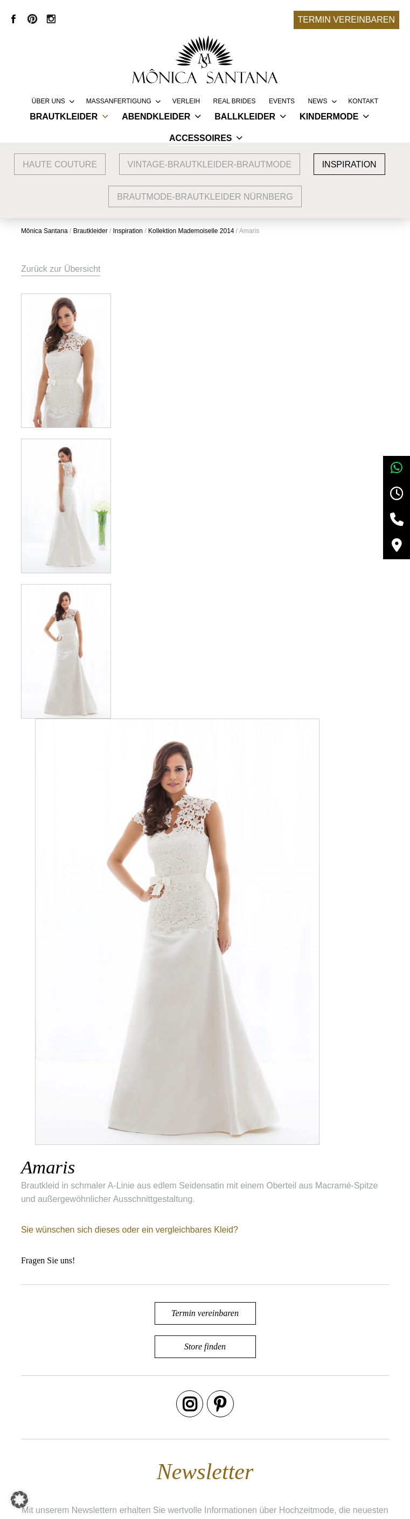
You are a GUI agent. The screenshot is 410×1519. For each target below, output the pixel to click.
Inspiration (349, 164)
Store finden (205, 912)
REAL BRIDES (234, 101)
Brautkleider (64, 116)
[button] (19, 1499)
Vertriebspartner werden (227, 1425)
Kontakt (363, 101)
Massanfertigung (118, 101)
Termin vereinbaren (346, 19)
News (317, 101)
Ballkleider (244, 116)
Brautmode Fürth (99, 1457)
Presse (194, 1457)
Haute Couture (60, 164)
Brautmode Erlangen (107, 1441)
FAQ (189, 1441)
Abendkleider (156, 116)
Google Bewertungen (107, 1408)
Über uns (48, 101)
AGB (314, 1408)
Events (282, 101)
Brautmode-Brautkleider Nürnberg (205, 196)
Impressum (326, 1425)
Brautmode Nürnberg (107, 1425)
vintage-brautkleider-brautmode (210, 164)
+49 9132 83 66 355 (299, 1503)
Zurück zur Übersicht (61, 268)
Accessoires (200, 138)
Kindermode (329, 116)
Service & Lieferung (218, 1408)
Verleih (186, 101)
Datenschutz (329, 1441)
